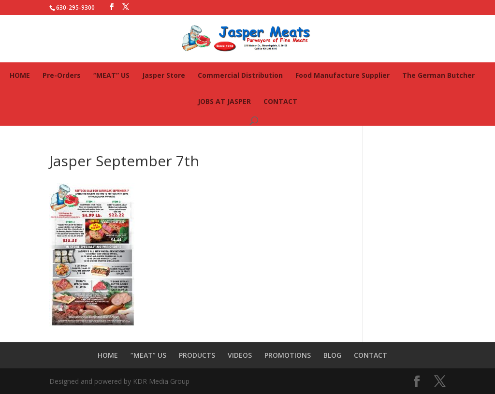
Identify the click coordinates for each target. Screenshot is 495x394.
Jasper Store (163, 75)
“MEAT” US (111, 75)
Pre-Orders (62, 75)
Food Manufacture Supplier (342, 75)
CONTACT (280, 101)
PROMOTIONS (287, 355)
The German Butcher (438, 75)
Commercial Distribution (240, 75)
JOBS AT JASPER (224, 101)
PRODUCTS (197, 355)
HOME (20, 75)
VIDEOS (240, 355)
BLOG (332, 355)
